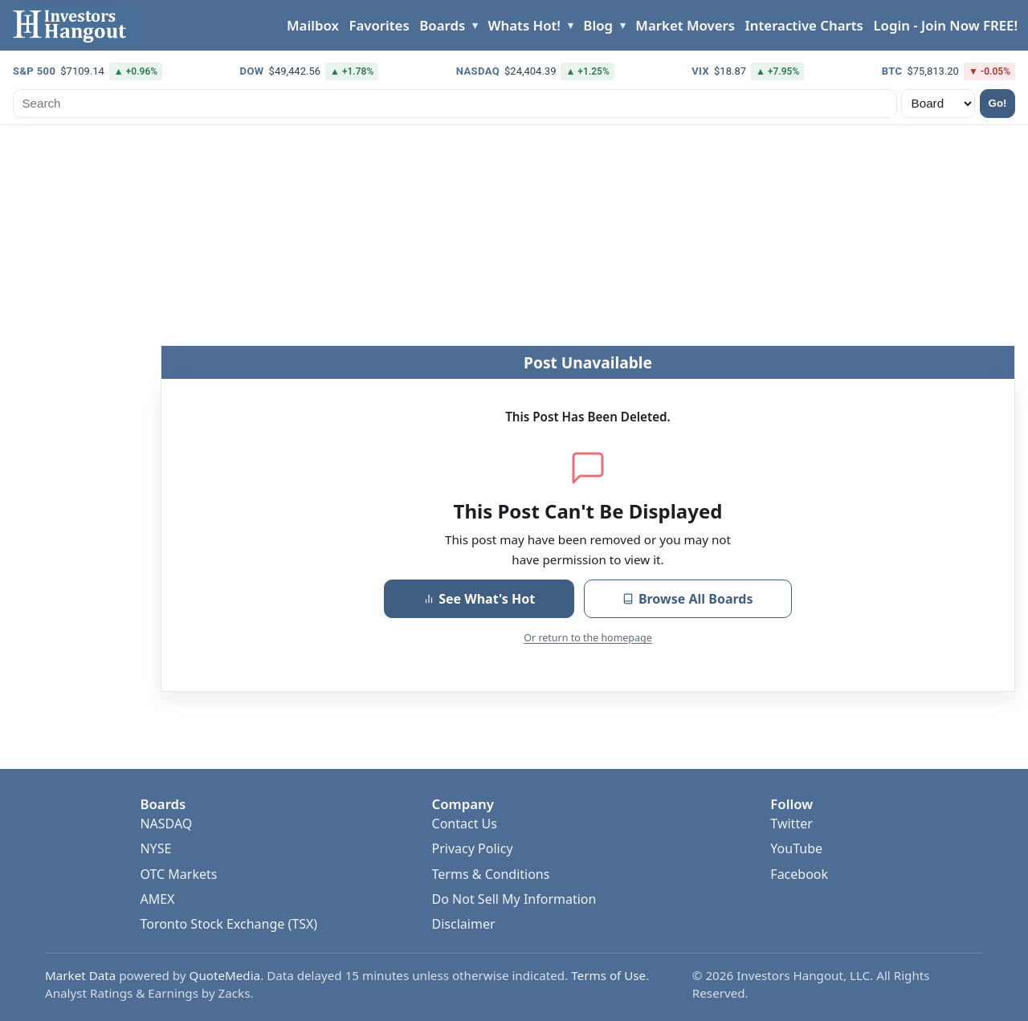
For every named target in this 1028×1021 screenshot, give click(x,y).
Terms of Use (608, 975)
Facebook (799, 874)
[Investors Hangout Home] (72, 25)
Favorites (379, 25)
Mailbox (313, 25)
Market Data (80, 975)
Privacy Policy (472, 848)
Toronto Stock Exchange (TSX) (228, 924)
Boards (442, 25)
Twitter (791, 823)
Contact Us (464, 823)
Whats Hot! (524, 25)
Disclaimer (464, 924)
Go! (998, 103)
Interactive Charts (804, 25)
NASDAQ (166, 823)
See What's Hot (479, 599)
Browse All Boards (687, 599)
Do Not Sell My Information (514, 899)
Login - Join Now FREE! (945, 25)
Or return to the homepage (587, 638)
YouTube (796, 848)
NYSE (155, 848)
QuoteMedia (225, 975)
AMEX (157, 899)
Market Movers (685, 25)
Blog (598, 25)
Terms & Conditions (491, 874)
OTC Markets (178, 874)
